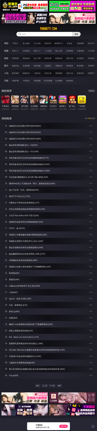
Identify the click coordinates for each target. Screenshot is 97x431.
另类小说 (69, 73)
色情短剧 (69, 80)
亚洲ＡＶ (15, 51)
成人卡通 (37, 58)
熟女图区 (80, 66)
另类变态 (91, 58)
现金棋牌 (80, 43)
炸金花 (69, 43)
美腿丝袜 (58, 66)
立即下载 (63, 426)
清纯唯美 (69, 66)
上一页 (45, 386)
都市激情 (15, 73)
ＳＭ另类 (91, 51)
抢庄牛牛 (91, 43)
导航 (6, 80)
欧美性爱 (48, 58)
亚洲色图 (26, 66)
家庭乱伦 (26, 73)
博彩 (6, 43)
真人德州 (26, 43)
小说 (6, 73)
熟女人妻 (58, 51)
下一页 (52, 386)
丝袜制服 (69, 51)
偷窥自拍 (15, 66)
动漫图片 (48, 66)
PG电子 (15, 43)
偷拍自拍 (26, 58)
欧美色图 (37, 66)
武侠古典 (48, 73)
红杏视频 (58, 80)
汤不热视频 (48, 80)
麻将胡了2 (59, 43)
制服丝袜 (58, 58)
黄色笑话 (80, 73)
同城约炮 (15, 80)
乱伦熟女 (80, 58)
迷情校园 (58, 73)
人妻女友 (37, 73)
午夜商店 (26, 80)
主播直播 (80, 51)
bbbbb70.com (48, 29)
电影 (6, 58)
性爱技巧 (91, 73)
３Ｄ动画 (48, 51)
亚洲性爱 (15, 58)
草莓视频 (37, 80)
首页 (37, 386)
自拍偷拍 (26, 51)
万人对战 (37, 43)
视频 (6, 50)
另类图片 (91, 66)
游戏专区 (48, 43)
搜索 (76, 34)
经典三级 (69, 58)
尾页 (59, 386)
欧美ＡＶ (37, 51)
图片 (6, 65)
